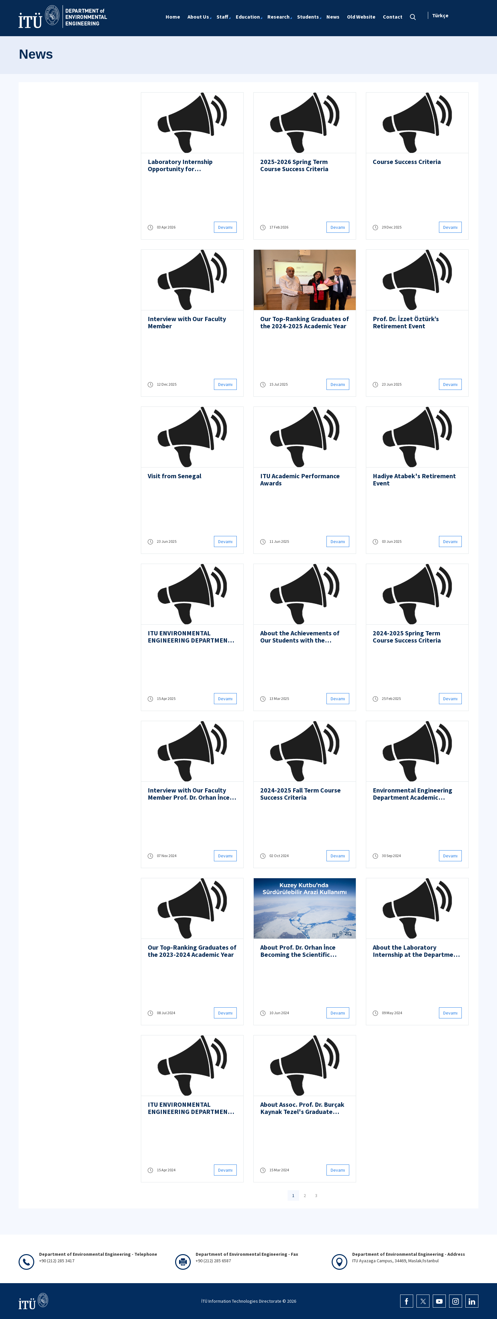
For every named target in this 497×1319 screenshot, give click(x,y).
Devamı (225, 227)
